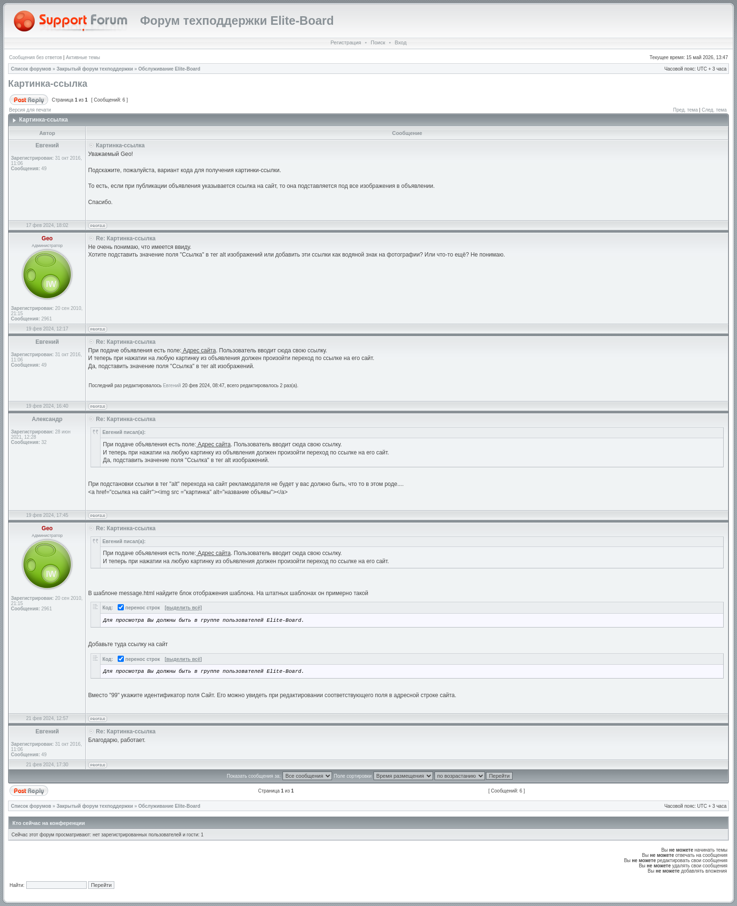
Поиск (378, 42)
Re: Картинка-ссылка (125, 238)
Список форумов (31, 69)
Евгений (172, 385)
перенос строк (139, 607)
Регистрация (346, 42)
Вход (400, 42)
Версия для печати (30, 110)
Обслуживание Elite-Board (169, 69)
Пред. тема (685, 110)
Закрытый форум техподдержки (95, 69)
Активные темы (83, 57)
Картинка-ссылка (47, 83)
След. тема (714, 110)
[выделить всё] (183, 607)
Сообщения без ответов (35, 57)
